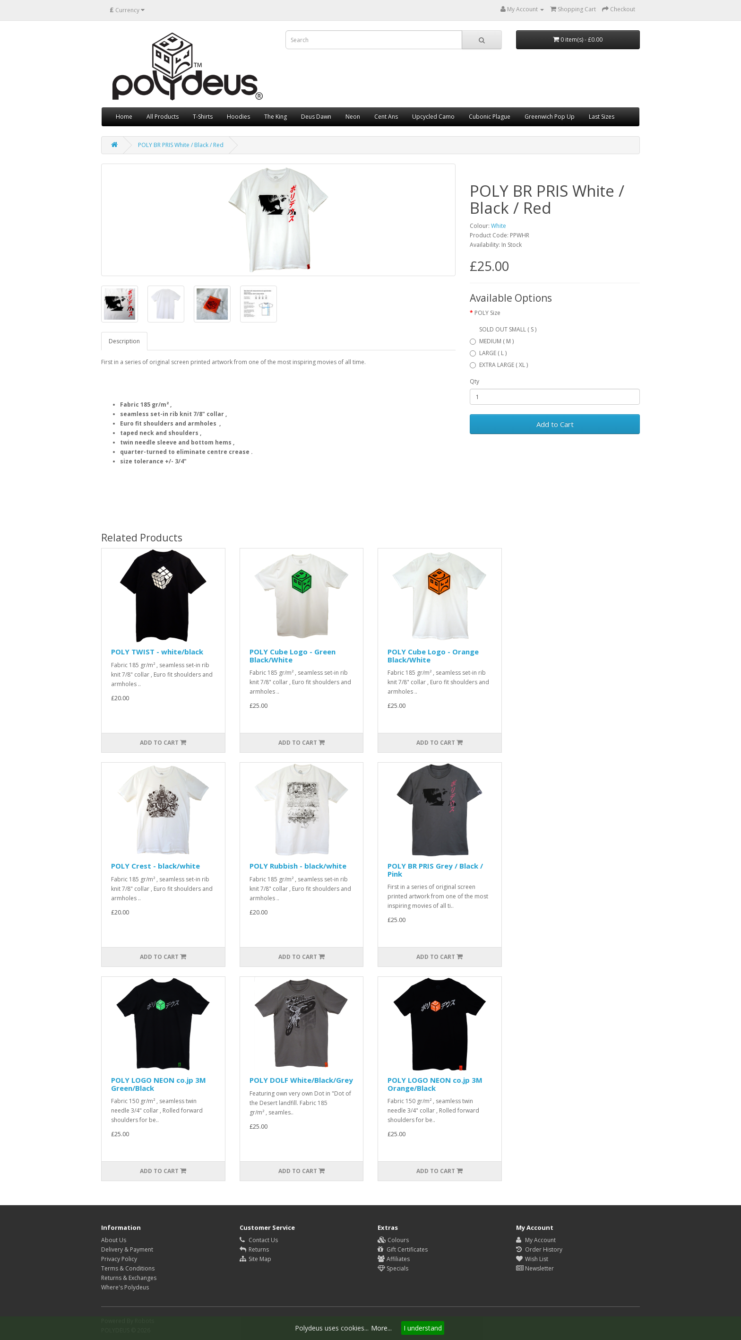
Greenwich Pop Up (550, 117)
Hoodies (238, 117)
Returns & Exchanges (128, 1278)
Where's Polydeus (125, 1287)
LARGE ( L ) (488, 353)
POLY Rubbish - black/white (298, 865)
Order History (539, 1249)
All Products (162, 117)
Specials (393, 1268)
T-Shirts (203, 117)
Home (124, 117)
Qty (474, 381)
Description (124, 341)
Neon (352, 117)
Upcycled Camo (433, 117)
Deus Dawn (316, 117)
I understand (423, 1327)
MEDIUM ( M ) (492, 341)
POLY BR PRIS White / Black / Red (181, 145)
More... (381, 1327)
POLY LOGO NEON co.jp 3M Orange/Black (435, 1084)
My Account (536, 1240)
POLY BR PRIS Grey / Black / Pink (435, 870)
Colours (393, 1240)
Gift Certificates (403, 1249)
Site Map (255, 1259)
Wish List (532, 1259)
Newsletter (535, 1268)
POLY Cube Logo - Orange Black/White (433, 655)
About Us (113, 1240)
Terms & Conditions (128, 1268)
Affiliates (394, 1259)
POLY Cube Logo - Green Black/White (293, 655)
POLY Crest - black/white (155, 865)
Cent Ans (386, 117)
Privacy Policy (119, 1259)
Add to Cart (555, 424)
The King (275, 117)
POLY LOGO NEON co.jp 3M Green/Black (158, 1084)
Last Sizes (601, 117)
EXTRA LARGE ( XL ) (499, 365)
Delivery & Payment (127, 1249)
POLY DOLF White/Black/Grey (301, 1080)
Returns (254, 1249)
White (498, 226)
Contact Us (259, 1240)
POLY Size (487, 313)
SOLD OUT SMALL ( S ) (507, 329)
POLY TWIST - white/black (157, 651)
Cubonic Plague (489, 117)
